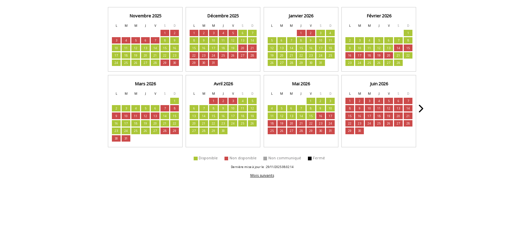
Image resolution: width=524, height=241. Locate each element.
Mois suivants (262, 175)
